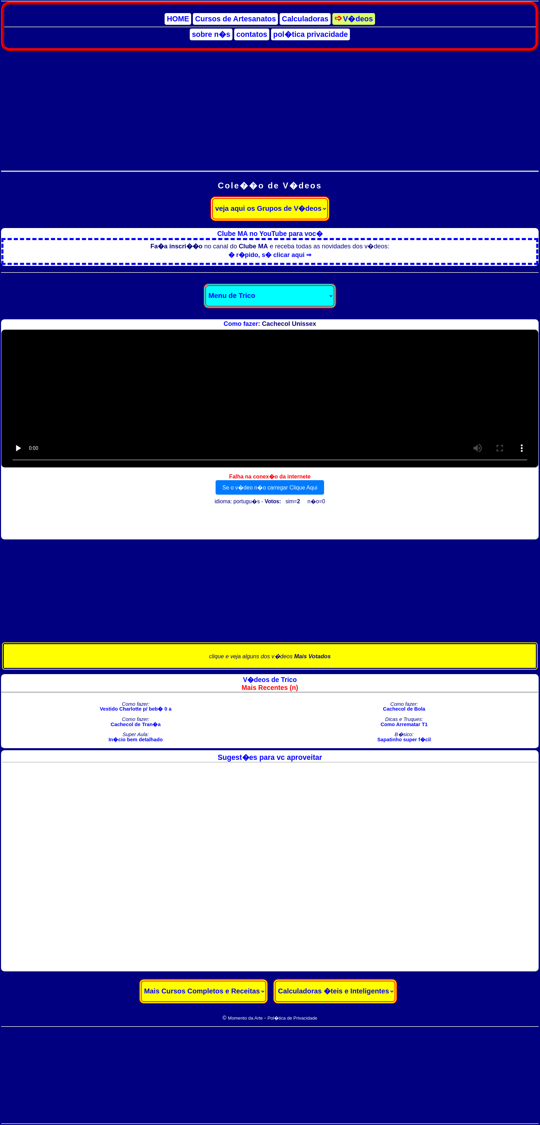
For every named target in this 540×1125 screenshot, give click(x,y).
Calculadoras (305, 19)
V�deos (358, 19)
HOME (178, 19)
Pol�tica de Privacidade (292, 1018)
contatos (251, 34)
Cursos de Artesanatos (235, 19)
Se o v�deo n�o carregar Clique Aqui (270, 488)
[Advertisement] (270, 107)
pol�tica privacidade (310, 34)
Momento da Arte (245, 1018)
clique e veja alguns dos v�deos (270, 656)
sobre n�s (211, 34)
